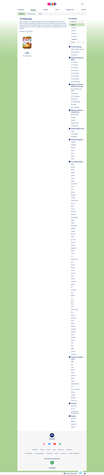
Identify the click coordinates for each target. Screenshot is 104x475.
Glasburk (73, 142)
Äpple (72, 164)
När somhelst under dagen (76, 89)
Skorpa (73, 315)
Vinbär (72, 181)
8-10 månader (74, 70)
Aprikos (73, 167)
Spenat (73, 265)
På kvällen (73, 104)
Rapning (73, 117)
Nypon (73, 223)
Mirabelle (73, 214)
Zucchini (73, 273)
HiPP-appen (69, 449)
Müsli (72, 320)
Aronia (72, 178)
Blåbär (72, 172)
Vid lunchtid (74, 99)
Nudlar (73, 284)
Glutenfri (73, 418)
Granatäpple (74, 217)
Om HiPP (57, 453)
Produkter (21, 14)
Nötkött (73, 326)
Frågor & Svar (61, 449)
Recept (73, 416)
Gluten (73, 372)
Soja (72, 364)
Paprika (73, 231)
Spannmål (73, 318)
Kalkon (73, 340)
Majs (72, 276)
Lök (72, 256)
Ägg (72, 346)
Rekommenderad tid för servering (77, 85)
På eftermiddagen (76, 102)
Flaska (72, 156)
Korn (72, 292)
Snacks (72, 42)
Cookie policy (49, 453)
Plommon (73, 211)
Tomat (72, 270)
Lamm (72, 334)
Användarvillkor (28, 453)
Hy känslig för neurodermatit (75, 412)
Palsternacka (74, 259)
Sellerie (73, 392)
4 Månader (73, 27)
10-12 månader (75, 73)
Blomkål (73, 242)
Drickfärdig (74, 136)
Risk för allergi (75, 114)
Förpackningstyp (77, 140)
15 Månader (74, 39)
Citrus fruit (74, 400)
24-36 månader (75, 79)
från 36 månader (75, 81)
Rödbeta (73, 228)
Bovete (73, 295)
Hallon (72, 220)
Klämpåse (73, 145)
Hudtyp (73, 403)
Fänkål (72, 251)
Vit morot (73, 239)
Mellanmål (73, 21)
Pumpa (73, 267)
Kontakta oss (64, 453)
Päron (72, 206)
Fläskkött (73, 329)
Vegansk (73, 427)
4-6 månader (74, 65)
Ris (72, 287)
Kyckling (73, 337)
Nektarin (73, 195)
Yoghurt (73, 351)
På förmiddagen (75, 96)
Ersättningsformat (77, 129)
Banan (72, 170)
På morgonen (74, 93)
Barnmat (42, 449)
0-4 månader (74, 62)
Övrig (72, 159)
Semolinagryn (74, 309)
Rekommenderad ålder (77, 59)
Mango (73, 192)
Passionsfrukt (74, 200)
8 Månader (73, 33)
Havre (72, 301)
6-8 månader (74, 67)
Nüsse (72, 378)
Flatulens (73, 120)
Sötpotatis (73, 281)
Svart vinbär (74, 184)
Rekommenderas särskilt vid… (77, 111)
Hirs (72, 298)
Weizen (73, 370)
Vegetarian (74, 424)
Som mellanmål (75, 107)
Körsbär (73, 175)
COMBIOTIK (35, 449)
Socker (73, 381)
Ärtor (72, 262)
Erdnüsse (73, 375)
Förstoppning (74, 125)
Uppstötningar (75, 123)
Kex (72, 312)
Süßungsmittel (75, 384)
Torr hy (73, 408)
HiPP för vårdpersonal (74, 453)
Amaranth (73, 290)
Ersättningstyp (76, 47)
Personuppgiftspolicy (39, 453)
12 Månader (74, 36)
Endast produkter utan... (77, 358)
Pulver (72, 131)
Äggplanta (74, 248)
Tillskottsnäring (75, 52)
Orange (73, 197)
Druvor (73, 186)
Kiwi (72, 189)
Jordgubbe (74, 225)
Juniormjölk (74, 55)
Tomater (73, 395)
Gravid (54, 449)
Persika (73, 203)
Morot (72, 237)
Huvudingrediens (77, 162)
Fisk (72, 343)
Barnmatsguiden (31, 14)
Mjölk (72, 348)
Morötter (73, 398)
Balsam (73, 323)
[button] (82, 4)
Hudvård (49, 449)
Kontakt (40, 14)
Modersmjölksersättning (77, 49)
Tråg (72, 153)
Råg (72, 304)
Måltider (73, 24)
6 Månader (73, 30)
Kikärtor (73, 245)
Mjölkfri (73, 421)
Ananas (73, 209)
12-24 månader (75, 76)
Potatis (73, 279)
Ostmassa (73, 354)
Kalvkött (73, 332)
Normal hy (74, 406)
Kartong (73, 147)
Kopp (72, 150)
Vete (72, 306)
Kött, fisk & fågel (75, 389)
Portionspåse (74, 134)
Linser (72, 253)
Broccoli (73, 234)
